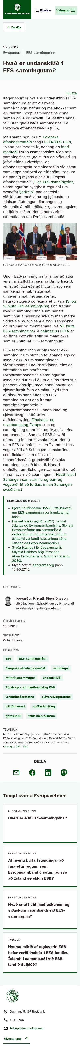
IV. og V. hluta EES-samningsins (39, 304)
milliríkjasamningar (20, 678)
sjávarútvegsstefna (56, 697)
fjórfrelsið (13, 716)
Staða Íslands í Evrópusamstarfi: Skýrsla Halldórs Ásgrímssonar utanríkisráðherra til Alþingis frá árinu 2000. (41, 554)
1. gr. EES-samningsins (53, 181)
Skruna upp (16, 1038)
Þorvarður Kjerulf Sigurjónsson (42, 598)
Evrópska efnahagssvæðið (31, 139)
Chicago (8, 746)
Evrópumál (11, 52)
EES (8, 659)
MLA (25, 746)
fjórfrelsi (26, 191)
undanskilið (51, 678)
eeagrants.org (43, 565)
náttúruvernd (15, 706)
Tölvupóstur (26, 1028)
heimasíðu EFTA (54, 331)
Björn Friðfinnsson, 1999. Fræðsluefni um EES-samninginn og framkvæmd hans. (41, 512)
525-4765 (17, 1020)
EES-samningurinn (40, 52)
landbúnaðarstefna (20, 697)
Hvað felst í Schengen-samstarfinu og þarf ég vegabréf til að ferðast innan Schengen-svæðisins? (39, 482)
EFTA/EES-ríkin (57, 141)
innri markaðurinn (41, 716)
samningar (61, 668)
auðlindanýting (44, 706)
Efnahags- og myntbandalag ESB (30, 687)
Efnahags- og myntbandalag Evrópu (28, 422)
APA (18, 746)
